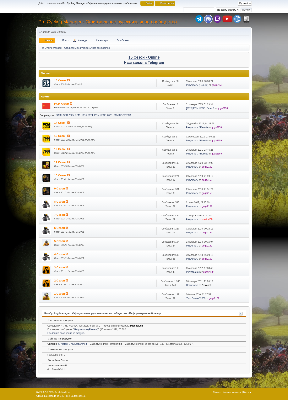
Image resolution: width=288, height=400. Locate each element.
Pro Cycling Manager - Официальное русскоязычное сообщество (107, 21)
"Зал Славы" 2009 (195, 298)
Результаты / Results (197, 127)
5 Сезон (60, 241)
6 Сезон (60, 227)
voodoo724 (207, 219)
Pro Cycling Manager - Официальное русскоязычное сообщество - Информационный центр (102, 313)
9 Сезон (60, 188)
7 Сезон (60, 214)
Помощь (217, 392)
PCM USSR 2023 (103, 115)
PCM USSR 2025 (65, 115)
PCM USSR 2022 (122, 115)
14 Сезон (60, 122)
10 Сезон (60, 175)
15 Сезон (60, 80)
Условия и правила (232, 392)
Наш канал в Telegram (144, 63)
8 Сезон (60, 201)
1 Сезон (60, 293)
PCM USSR (62, 103)
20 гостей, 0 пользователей (67, 344)
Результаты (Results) (197, 85)
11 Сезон (60, 162)
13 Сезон (60, 135)
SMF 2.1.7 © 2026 (44, 392)
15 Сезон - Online (144, 57)
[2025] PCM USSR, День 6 (200, 108)
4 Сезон (60, 254)
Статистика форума (58, 320)
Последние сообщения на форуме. (66, 333)
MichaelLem (137, 325)
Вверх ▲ (247, 392)
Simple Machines (62, 392)
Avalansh (206, 285)
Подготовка (192, 285)
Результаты (192, 166)
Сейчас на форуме (58, 338)
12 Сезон (60, 149)
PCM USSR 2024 (84, 115)
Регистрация (193, 272)
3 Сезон (60, 267)
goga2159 (217, 85)
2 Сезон (60, 280)
